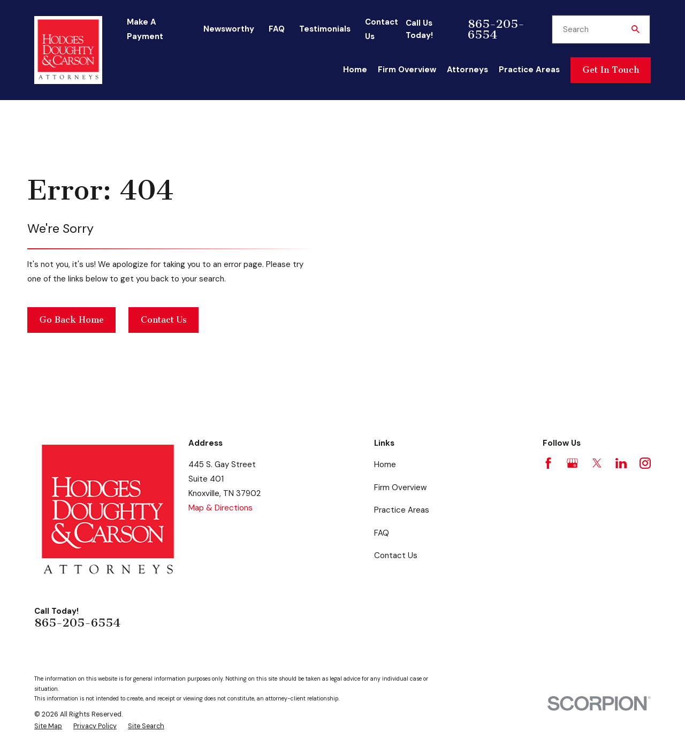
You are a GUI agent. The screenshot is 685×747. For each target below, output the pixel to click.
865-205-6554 (496, 29)
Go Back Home (72, 320)
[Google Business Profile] (572, 463)
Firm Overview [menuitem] (407, 69)
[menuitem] (48, 726)
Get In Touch (611, 70)
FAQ (277, 29)
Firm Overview (400, 487)
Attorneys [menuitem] (467, 69)
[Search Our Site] (635, 29)
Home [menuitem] (355, 69)
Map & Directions (220, 507)
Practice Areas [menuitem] (529, 69)
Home (385, 464)
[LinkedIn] (621, 463)
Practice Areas (401, 510)
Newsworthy (228, 29)
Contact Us (164, 320)
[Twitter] (597, 463)
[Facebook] (548, 463)
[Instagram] (645, 463)
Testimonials (325, 29)
